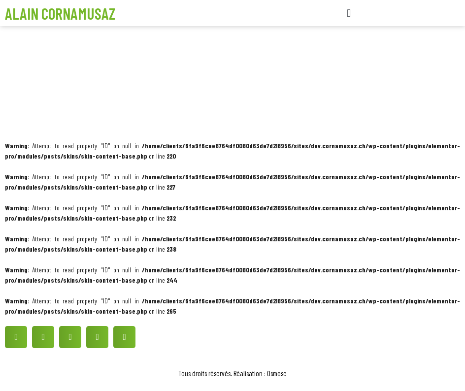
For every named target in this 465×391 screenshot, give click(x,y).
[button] (349, 13)
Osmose (277, 373)
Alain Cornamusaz (60, 13)
